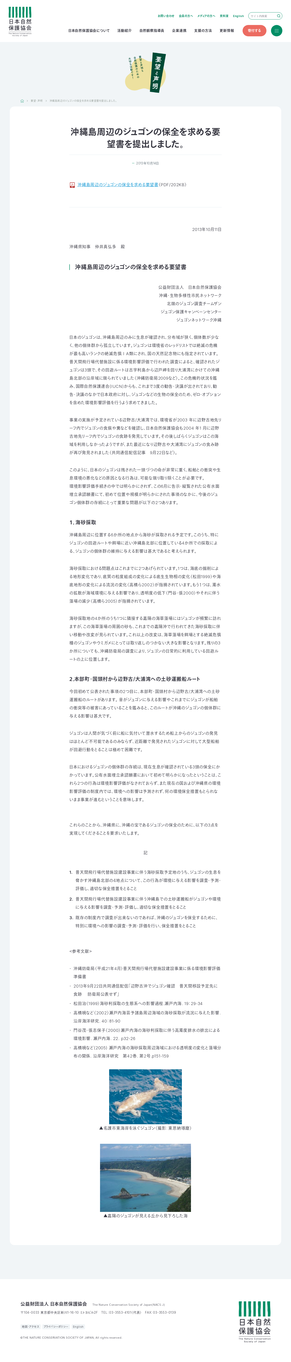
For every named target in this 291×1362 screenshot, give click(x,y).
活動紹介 (124, 30)
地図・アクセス (30, 1326)
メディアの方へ (207, 16)
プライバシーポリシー (56, 1326)
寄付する (254, 30)
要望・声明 (37, 100)
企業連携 (179, 30)
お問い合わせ (166, 16)
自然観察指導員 (152, 30)
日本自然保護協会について (89, 30)
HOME (22, 100)
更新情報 (227, 30)
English (238, 16)
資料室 (224, 16)
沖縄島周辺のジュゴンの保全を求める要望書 (118, 184)
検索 (278, 15)
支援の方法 (203, 30)
